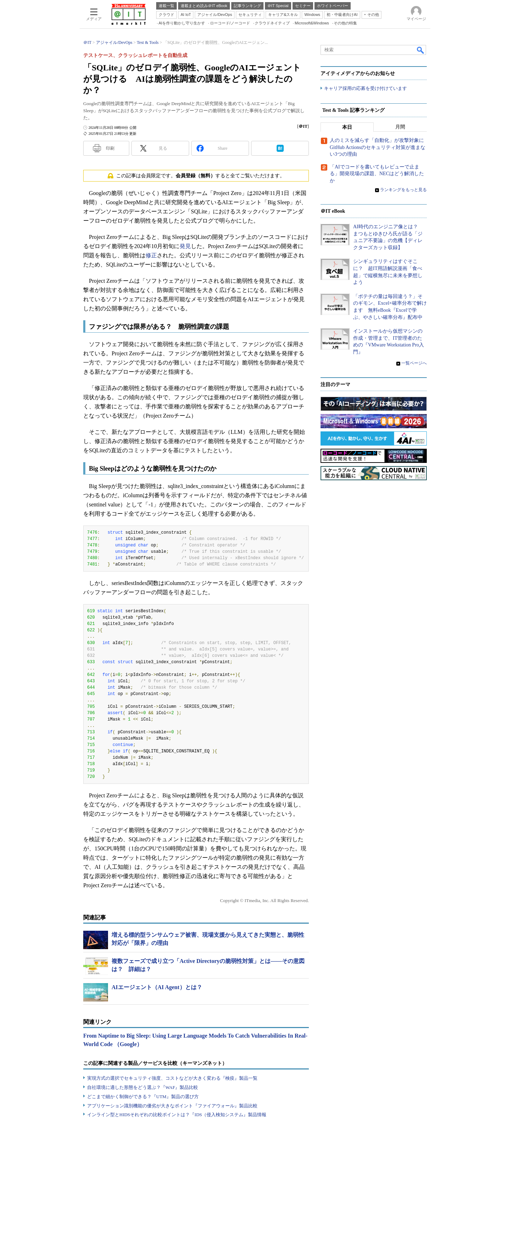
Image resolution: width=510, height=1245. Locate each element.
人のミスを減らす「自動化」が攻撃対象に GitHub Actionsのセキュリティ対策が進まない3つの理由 (379, 147)
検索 (420, 50)
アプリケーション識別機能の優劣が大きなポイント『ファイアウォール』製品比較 (172, 1105)
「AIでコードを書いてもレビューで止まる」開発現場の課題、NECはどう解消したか (377, 174)
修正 (151, 255)
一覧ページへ (414, 363)
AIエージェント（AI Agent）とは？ (157, 987)
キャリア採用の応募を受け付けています (365, 88)
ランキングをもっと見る (403, 190)
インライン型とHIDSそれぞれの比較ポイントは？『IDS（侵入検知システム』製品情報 (176, 1114)
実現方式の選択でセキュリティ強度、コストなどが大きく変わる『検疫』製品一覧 (172, 1078)
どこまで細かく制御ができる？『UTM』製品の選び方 (143, 1096)
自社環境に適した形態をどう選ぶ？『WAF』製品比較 (142, 1087)
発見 (185, 246)
